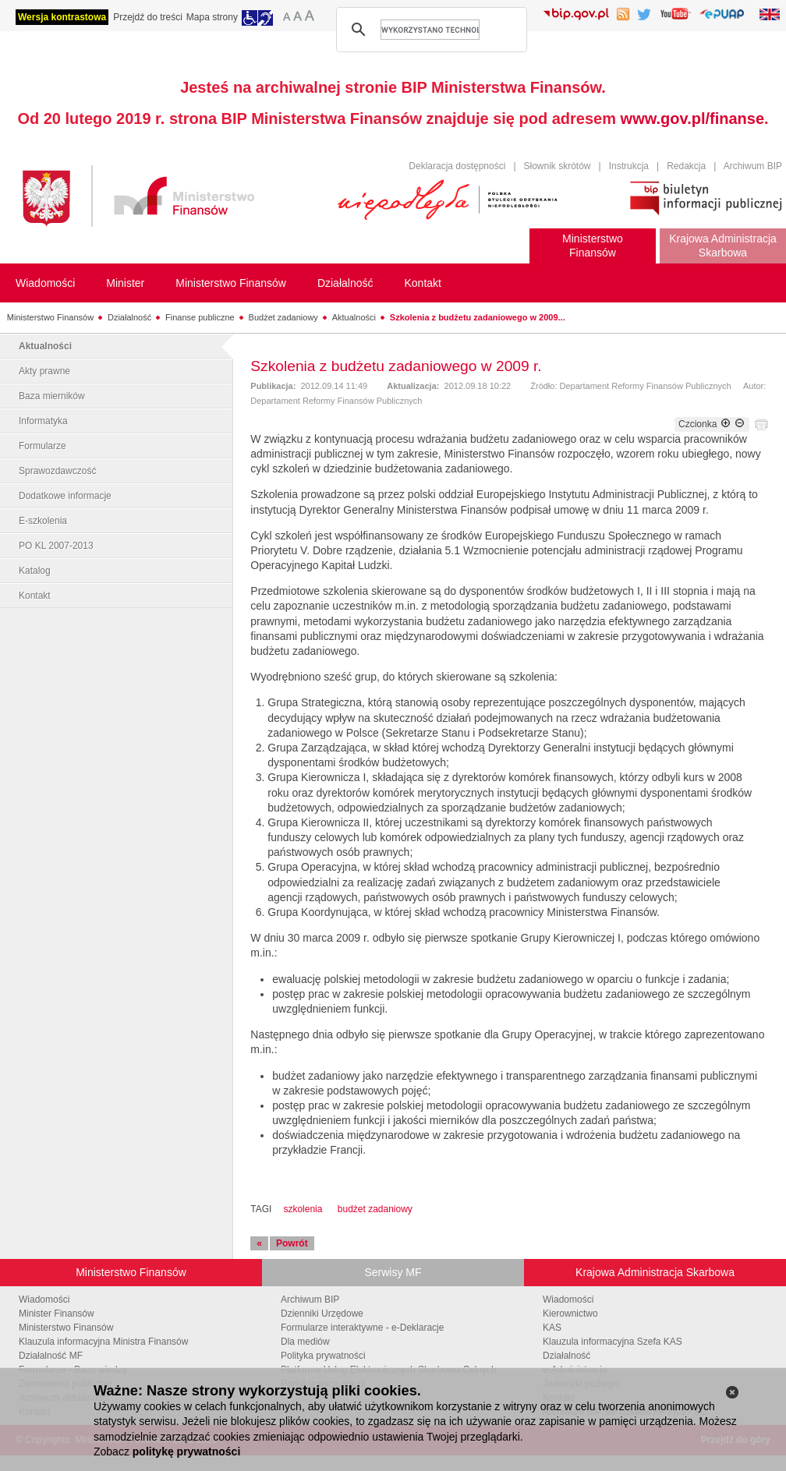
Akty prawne (44, 371)
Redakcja (686, 166)
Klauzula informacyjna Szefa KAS (612, 1341)
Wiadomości (44, 1299)
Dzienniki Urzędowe (322, 1313)
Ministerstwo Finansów (50, 317)
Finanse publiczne (200, 317)
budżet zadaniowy (375, 1209)
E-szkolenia (43, 520)
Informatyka (43, 420)
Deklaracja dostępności (457, 166)
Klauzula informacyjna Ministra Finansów (103, 1341)
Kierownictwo (570, 1313)
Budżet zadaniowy (283, 317)
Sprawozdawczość (57, 470)
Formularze (42, 445)
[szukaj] (430, 29)
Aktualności (354, 317)
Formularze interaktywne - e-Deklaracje (362, 1327)
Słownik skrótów (557, 166)
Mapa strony (212, 17)
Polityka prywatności (323, 1355)
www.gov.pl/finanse (692, 118)
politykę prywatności (186, 1451)
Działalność (129, 317)
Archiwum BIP (753, 166)
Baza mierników (52, 396)
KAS (552, 1327)
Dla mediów (305, 1341)
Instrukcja (629, 166)
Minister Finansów (56, 1313)
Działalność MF (51, 1355)
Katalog (35, 570)
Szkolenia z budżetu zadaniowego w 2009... (477, 317)
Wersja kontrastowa (62, 17)
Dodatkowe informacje (65, 495)
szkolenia (302, 1209)
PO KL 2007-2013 (56, 545)
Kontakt (35, 595)
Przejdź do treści (147, 17)
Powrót (292, 1243)
